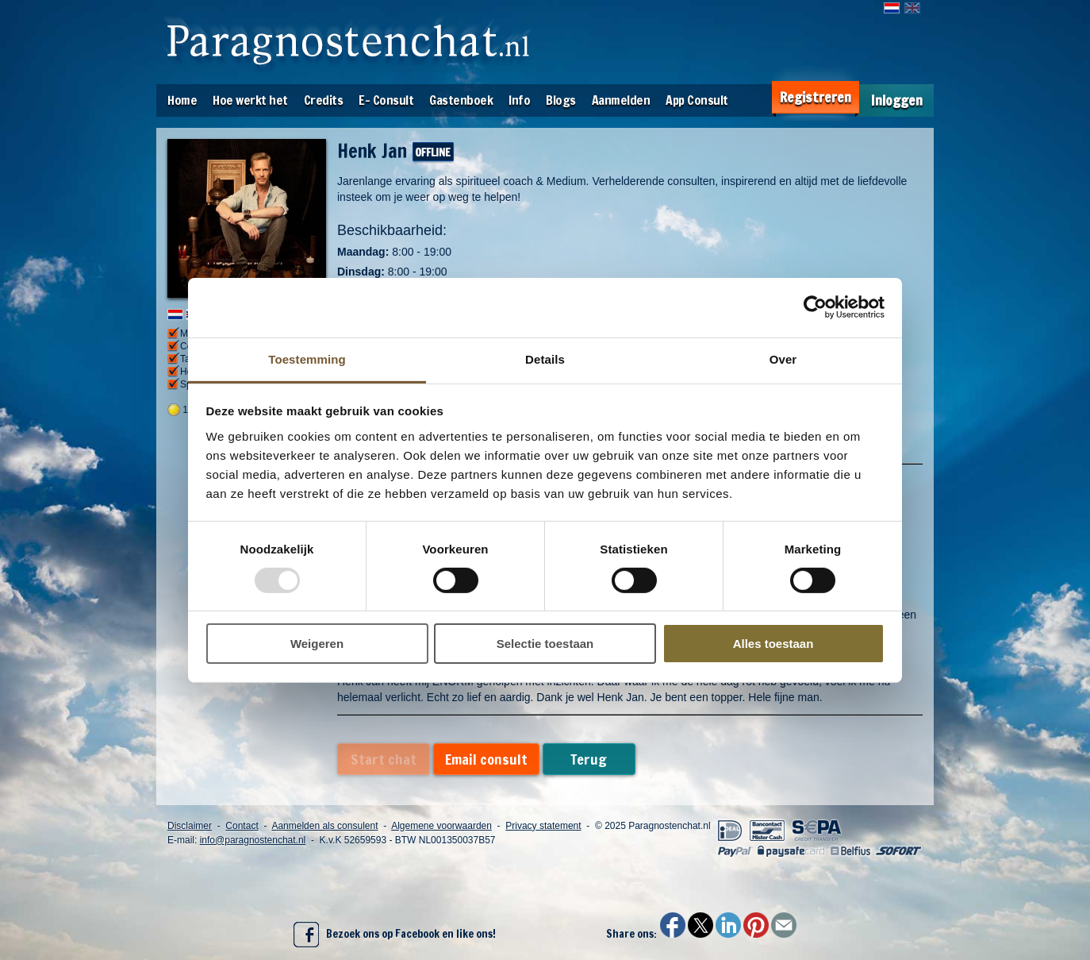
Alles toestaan (773, 643)
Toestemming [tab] (307, 358)
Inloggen (897, 100)
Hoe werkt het (250, 100)
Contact (241, 825)
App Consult (697, 100)
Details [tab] (545, 358)
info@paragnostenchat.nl (253, 840)
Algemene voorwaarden (441, 825)
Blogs (561, 100)
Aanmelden (621, 100)
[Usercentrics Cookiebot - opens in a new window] (815, 307)
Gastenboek (461, 100)
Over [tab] (783, 358)
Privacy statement (543, 825)
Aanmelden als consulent (324, 825)
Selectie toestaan (545, 643)
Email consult (486, 759)
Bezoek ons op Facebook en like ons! (395, 934)
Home (182, 100)
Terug (588, 759)
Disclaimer (189, 825)
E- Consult (386, 100)
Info (519, 100)
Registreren (815, 97)
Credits (324, 100)
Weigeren (317, 643)
